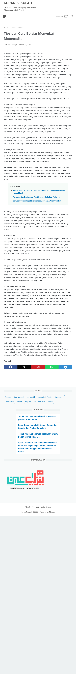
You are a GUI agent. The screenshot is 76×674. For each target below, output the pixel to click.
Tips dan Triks (39, 410)
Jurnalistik (31, 406)
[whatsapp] (52, 368)
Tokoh (50, 410)
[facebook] (10, 368)
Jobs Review (46, 517)
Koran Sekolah (18, 3)
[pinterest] (38, 368)
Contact (35, 517)
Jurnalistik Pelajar (45, 406)
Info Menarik (19, 406)
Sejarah (28, 410)
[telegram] (65, 368)
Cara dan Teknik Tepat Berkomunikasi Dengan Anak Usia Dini (37, 202)
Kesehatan (59, 406)
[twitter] (24, 368)
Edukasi (8, 406)
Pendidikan (9, 410)
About (27, 517)
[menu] (7, 16)
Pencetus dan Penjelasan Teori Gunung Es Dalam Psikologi (36, 198)
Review (19, 410)
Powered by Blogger (47, 522)
